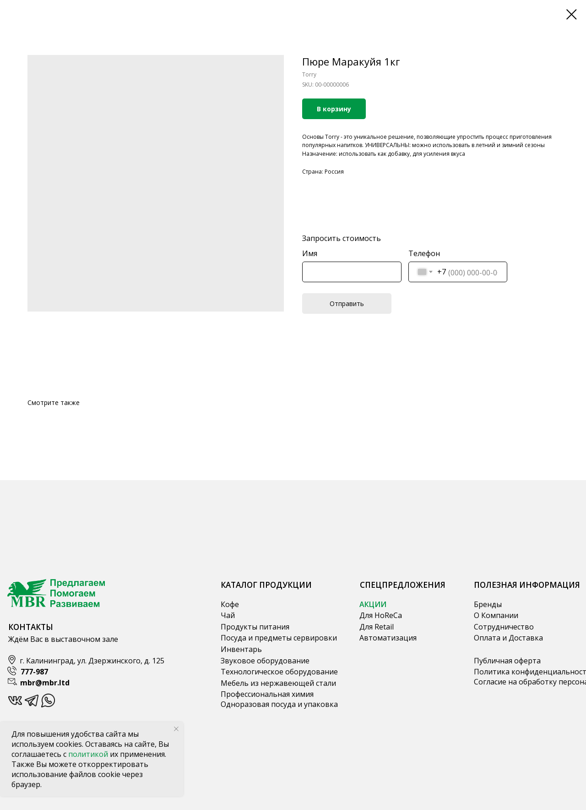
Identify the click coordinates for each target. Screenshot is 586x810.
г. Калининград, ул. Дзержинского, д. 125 (92, 661)
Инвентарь (241, 649)
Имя (309, 253)
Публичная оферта (507, 661)
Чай (228, 615)
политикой (89, 754)
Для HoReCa (380, 615)
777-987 (34, 672)
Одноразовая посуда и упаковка (279, 704)
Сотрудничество (504, 627)
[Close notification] (176, 728)
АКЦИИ (372, 604)
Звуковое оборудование (265, 661)
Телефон (424, 253)
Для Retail (376, 627)
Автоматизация (388, 638)
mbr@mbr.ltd (45, 683)
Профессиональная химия (267, 694)
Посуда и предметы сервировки (279, 638)
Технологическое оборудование (279, 672)
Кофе (230, 604)
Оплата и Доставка (508, 638)
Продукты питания (255, 627)
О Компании (496, 615)
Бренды (488, 604)
